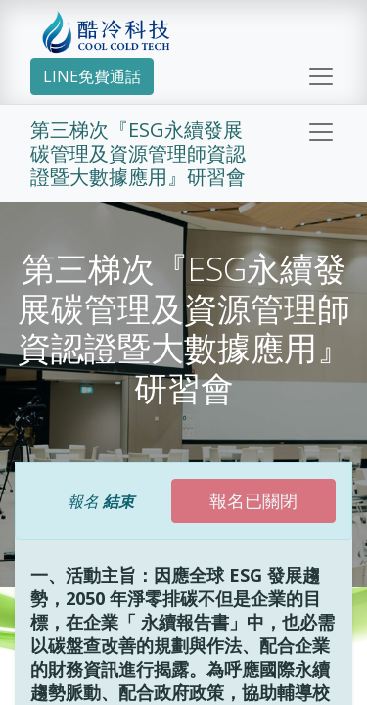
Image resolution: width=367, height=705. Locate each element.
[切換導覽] (321, 132)
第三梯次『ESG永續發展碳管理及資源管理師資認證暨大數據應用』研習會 (138, 153)
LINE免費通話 (92, 76)
